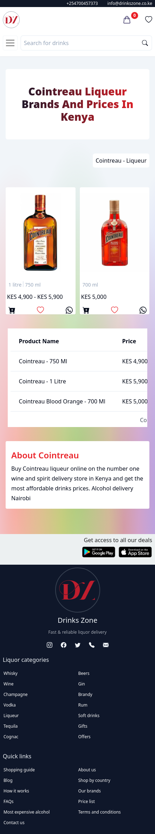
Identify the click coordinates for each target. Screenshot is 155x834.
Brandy (85, 694)
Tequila (11, 726)
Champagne (16, 694)
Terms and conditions (99, 812)
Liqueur (11, 716)
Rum (83, 705)
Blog (8, 780)
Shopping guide (19, 770)
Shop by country (94, 780)
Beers (84, 673)
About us (87, 770)
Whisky (11, 673)
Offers (84, 737)
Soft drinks (88, 716)
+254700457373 (82, 3)
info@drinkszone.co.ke (130, 3)
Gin (81, 684)
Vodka (10, 705)
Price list (86, 801)
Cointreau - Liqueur (121, 160)
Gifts (83, 726)
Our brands (89, 791)
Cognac (11, 737)
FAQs (9, 801)
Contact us (14, 823)
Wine (8, 684)
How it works (16, 791)
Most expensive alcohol (27, 812)
